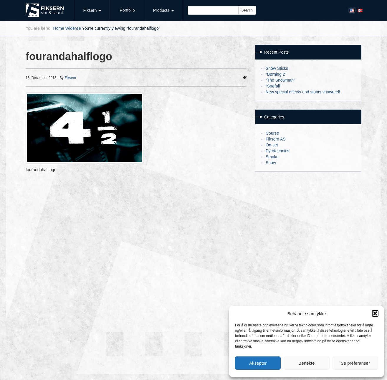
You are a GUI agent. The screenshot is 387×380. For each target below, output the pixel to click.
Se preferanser (355, 363)
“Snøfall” (273, 86)
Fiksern (92, 10)
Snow (271, 162)
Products (163, 10)
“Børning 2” (276, 74)
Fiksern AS (276, 139)
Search (247, 10)
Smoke (272, 156)
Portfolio (127, 10)
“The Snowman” (280, 80)
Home (58, 28)
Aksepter (258, 363)
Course (272, 133)
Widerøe (73, 28)
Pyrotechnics (277, 150)
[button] (375, 313)
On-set (272, 145)
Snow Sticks (277, 68)
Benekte (306, 363)
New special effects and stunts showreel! (303, 92)
